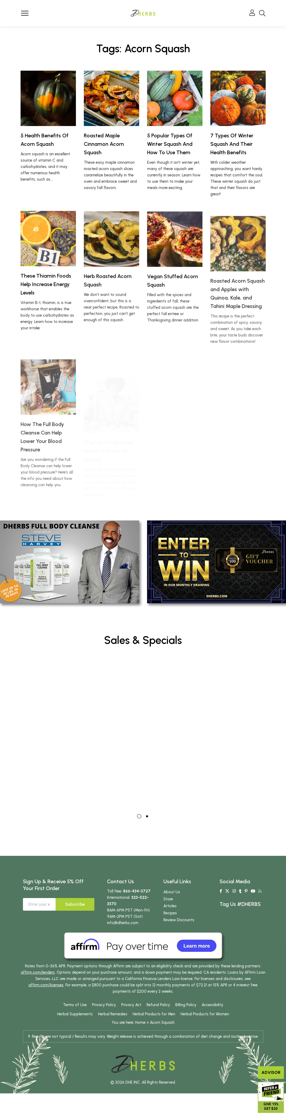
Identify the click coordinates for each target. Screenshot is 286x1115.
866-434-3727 (137, 903)
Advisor (270, 1072)
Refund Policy (158, 1016)
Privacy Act (131, 1016)
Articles (170, 917)
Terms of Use (75, 1016)
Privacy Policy (104, 1016)
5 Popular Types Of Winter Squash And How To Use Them (169, 144)
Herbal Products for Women (205, 1026)
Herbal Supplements (75, 1026)
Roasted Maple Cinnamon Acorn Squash (104, 144)
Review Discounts (178, 931)
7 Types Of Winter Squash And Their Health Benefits (231, 144)
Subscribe (75, 916)
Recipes (170, 924)
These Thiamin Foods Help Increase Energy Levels (46, 308)
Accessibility (212, 1016)
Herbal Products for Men (154, 1026)
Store (168, 910)
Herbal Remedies (112, 1026)
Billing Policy (185, 1016)
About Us (171, 903)
